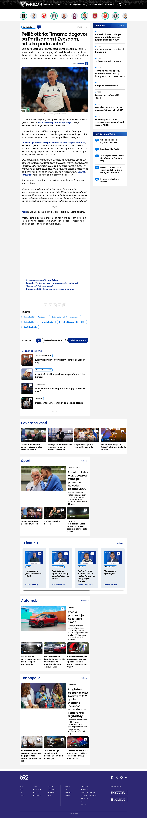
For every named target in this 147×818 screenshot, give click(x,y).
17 (30, 385)
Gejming (50, 746)
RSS (82, 802)
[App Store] (118, 799)
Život (22, 796)
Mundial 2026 (74, 467)
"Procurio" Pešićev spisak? (39, 286)
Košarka (67, 4)
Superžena (37, 796)
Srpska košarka (28, 27)
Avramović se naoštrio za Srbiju (42, 280)
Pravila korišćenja (88, 793)
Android (27, 746)
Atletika (73, 516)
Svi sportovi (48, 4)
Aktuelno (72, 607)
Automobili (51, 793)
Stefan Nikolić (31, 585)
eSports (50, 787)
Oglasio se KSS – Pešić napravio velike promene (50, 289)
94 (97, 167)
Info (21, 787)
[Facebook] (112, 777)
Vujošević (77, 4)
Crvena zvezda (109, 440)
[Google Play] (118, 793)
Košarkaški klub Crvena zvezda (65, 317)
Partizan (54, 440)
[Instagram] (121, 777)
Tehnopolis (51, 790)
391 (97, 140)
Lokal (49, 796)
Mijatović (98, 4)
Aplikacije (85, 799)
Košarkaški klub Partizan (34, 317)
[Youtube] (126, 777)
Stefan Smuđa (58, 585)
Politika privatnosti (89, 796)
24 (40, 554)
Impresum (84, 790)
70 (97, 179)
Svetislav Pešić (30, 327)
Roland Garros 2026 (43, 355)
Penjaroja (87, 4)
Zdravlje (36, 787)
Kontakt (84, 805)
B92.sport (80, 64)
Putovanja (37, 790)
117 (31, 356)
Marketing (85, 787)
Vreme (67, 796)
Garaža (50, 652)
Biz (21, 793)
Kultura (36, 793)
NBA (48, 516)
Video (67, 787)
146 (97, 149)
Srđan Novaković (85, 585)
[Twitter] (117, 777)
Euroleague (40, 384)
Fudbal (58, 4)
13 (30, 370)
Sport (22, 790)
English (68, 793)
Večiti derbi (109, 4)
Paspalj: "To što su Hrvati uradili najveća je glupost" (52, 283)
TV (66, 790)
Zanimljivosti (75, 652)
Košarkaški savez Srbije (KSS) (72, 322)
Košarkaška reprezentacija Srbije (38, 322)
